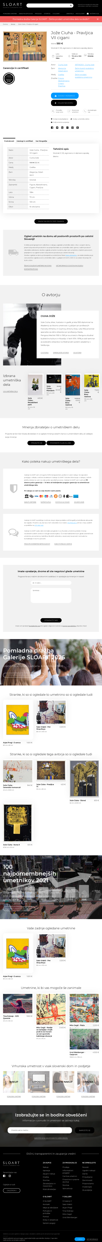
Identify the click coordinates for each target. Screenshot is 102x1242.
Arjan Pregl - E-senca (12, 743)
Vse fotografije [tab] (41, 141)
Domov (5, 24)
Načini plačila (46, 502)
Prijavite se (36, 443)
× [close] (97, 19)
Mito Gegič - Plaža (77, 1025)
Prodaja (38, 13)
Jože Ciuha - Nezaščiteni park (32, 401)
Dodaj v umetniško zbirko (80, 119)
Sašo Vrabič (67, 1204)
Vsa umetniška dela (10, 391)
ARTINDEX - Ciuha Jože (84, 65)
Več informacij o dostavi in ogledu (69, 265)
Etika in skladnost (50, 1220)
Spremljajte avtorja (61, 352)
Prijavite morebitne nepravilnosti (37, 544)
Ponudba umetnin (10, 13)
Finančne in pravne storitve (71, 1181)
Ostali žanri (63, 71)
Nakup (46, 1167)
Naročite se (84, 1130)
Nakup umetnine (30, 502)
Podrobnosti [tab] (9, 141)
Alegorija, (62, 68)
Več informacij (92, 1239)
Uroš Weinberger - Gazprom (77, 1053)
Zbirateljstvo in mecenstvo (49, 1185)
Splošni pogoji (49, 1223)
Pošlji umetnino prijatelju (60, 122)
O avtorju (45, 352)
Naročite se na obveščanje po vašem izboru (51, 1138)
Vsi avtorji (77, 352)
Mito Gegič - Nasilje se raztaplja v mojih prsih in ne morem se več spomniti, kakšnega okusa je (44, 1032)
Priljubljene (87, 1177)
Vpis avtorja (67, 1188)
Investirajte (87, 1187)
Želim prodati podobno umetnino (83, 76)
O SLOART (47, 1201)
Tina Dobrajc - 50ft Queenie (11, 1017)
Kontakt (46, 1204)
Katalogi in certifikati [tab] (25, 141)
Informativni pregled (68, 1172)
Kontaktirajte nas (31, 269)
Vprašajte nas (51, 620)
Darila (85, 1174)
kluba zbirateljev (71, 255)
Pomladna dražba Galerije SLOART (23, 675)
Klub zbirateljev (49, 1189)
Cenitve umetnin (70, 1176)
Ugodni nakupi (88, 1171)
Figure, (61, 78)
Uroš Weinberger (70, 1217)
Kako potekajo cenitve (63, 544)
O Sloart (56, 13)
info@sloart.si (72, 523)
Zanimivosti (87, 1180)
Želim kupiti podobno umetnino (84, 69)
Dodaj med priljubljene (59, 119)
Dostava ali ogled (62, 502)
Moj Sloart (80, 13)
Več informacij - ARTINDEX (19, 909)
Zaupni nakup (49, 1174)
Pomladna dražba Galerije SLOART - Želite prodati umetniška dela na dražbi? (51, 19)
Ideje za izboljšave (50, 1208)
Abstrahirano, (64, 81)
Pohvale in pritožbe (47, 1212)
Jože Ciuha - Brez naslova (68, 401)
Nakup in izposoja (26, 13)
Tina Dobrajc (68, 1211)
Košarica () (93, 13)
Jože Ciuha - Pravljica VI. (45, 786)
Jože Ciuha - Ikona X (11, 845)
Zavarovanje (79, 502)
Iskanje (13, 24)
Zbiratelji (70, 13)
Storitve (47, 13)
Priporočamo (88, 1184)
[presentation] (51, 610)
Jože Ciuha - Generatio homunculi (12, 786)
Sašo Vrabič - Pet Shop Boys (43, 728)
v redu (79, 1239)
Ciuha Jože (62, 65)
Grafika (61, 75)
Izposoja (46, 1171)
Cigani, (61, 83)
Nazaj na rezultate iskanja (51, 221)
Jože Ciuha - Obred (78, 800)
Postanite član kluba (60, 443)
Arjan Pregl (67, 1208)
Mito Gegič (67, 1214)
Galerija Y (12, 1190)
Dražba (46, 1177)
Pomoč (46, 1217)
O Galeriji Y (67, 1201)
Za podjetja (87, 1190)
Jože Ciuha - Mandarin (50, 388)
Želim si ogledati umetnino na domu (38, 265)
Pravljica (61, 86)
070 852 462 (39, 525)
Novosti (85, 1167)
